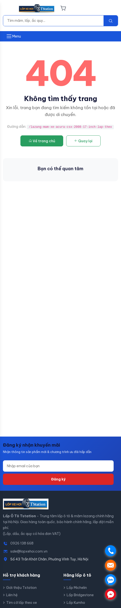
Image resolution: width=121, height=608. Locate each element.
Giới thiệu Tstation (21, 587)
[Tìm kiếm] (53, 20)
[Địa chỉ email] (58, 466)
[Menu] (9, 8)
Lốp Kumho (76, 602)
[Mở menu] (13, 36)
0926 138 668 (21, 543)
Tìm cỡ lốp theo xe (21, 602)
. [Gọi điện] (110, 550)
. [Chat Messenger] (110, 594)
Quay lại (83, 141)
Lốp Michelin (77, 587)
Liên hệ (12, 595)
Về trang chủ (42, 141)
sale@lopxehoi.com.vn (28, 551)
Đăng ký (58, 479)
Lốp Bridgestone (80, 595)
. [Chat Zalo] (110, 579)
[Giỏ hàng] (63, 8)
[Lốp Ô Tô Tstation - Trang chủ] (36, 8)
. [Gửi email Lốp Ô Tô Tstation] (110, 565)
